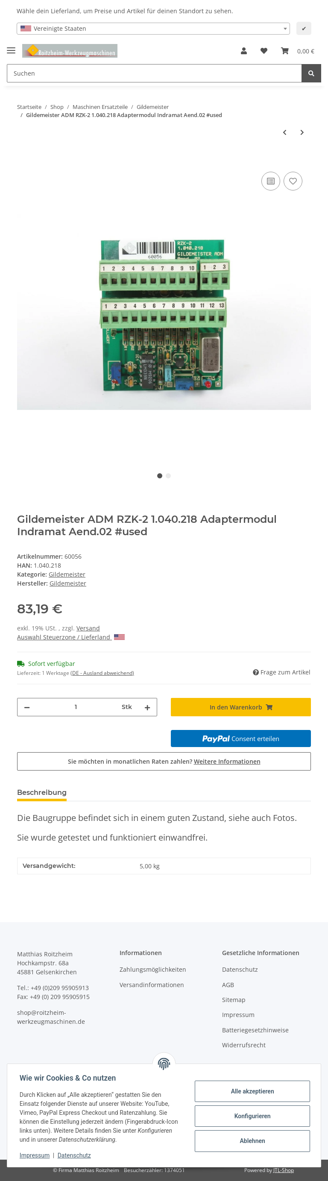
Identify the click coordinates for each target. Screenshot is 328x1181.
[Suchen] (154, 73)
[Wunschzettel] (264, 50)
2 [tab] (168, 475)
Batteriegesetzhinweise (255, 1030)
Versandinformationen (152, 985)
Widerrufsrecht (244, 1045)
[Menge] (76, 707)
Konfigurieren (251, 1116)
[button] (244, 50)
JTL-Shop (283, 1170)
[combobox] (153, 29)
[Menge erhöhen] (147, 707)
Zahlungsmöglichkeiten (153, 969)
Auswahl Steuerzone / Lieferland (71, 637)
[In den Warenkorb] (24, 160)
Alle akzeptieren (250, 1091)
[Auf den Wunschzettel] (293, 181)
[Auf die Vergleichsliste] (270, 181)
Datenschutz (240, 969)
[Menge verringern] (27, 707)
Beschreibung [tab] (42, 792)
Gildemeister (67, 574)
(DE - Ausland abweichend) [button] (102, 673)
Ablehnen (251, 1140)
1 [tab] (159, 475)
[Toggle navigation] (11, 46)
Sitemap (234, 1000)
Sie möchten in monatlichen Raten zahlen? (164, 761)
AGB (228, 985)
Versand (88, 628)
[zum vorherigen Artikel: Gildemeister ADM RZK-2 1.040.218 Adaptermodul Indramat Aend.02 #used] (284, 132)
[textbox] (153, 28)
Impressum (238, 1015)
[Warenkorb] (297, 50)
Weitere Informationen (227, 761)
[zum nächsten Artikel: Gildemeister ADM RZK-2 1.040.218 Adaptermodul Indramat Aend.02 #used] (302, 132)
